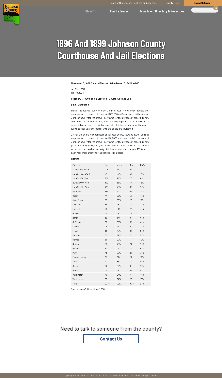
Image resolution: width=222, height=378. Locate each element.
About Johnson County (79, 367)
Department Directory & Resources (161, 11)
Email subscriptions (145, 367)
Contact (113, 367)
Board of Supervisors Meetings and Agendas (133, 2)
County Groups (119, 11)
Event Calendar (203, 2)
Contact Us (111, 338)
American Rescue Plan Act (187, 367)
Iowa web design (128, 375)
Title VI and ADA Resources (35, 367)
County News (173, 2)
